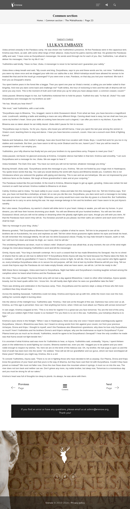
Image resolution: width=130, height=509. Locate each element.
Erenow (49, 502)
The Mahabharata (73, 20)
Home (40, 20)
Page (31, 386)
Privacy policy (78, 502)
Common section (54, 20)
